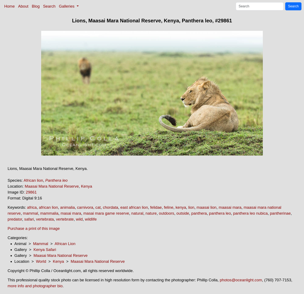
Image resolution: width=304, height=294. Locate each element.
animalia (67, 207)
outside (182, 213)
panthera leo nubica (250, 213)
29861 (31, 192)
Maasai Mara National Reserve (52, 186)
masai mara (71, 213)
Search (49, 6)
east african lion (134, 207)
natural (137, 213)
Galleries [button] (67, 6)
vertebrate (65, 219)
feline (169, 207)
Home (9, 6)
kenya (181, 207)
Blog (36, 6)
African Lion (65, 243)
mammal (30, 213)
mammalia (49, 213)
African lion (33, 180)
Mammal (40, 243)
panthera (199, 213)
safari (29, 219)
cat (98, 207)
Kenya (86, 186)
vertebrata (45, 219)
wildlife (91, 219)
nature (151, 213)
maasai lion (206, 207)
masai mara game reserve (106, 213)
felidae (156, 207)
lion (191, 207)
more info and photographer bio (35, 286)
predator (15, 219)
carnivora (85, 207)
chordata (110, 207)
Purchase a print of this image (34, 228)
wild (79, 219)
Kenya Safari (45, 249)
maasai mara (230, 207)
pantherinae (280, 213)
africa (32, 207)
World (41, 261)
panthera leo (220, 213)
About (23, 6)
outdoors (166, 213)
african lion (48, 207)
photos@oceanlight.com (241, 280)
